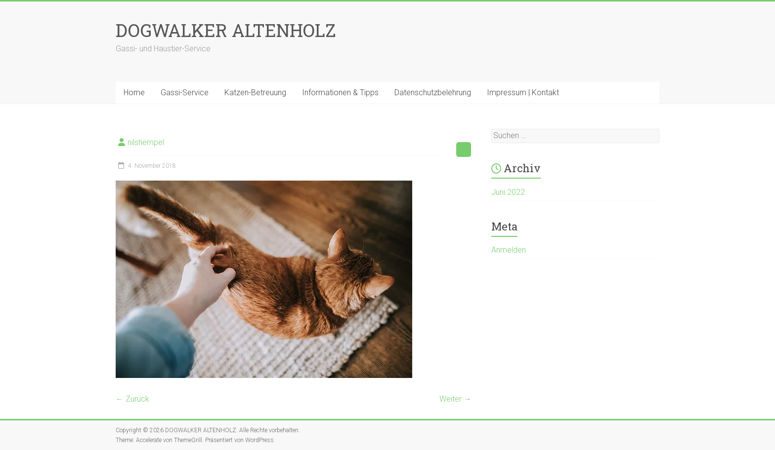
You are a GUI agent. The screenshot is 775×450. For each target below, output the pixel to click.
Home (134, 92)
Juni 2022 (508, 192)
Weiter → (455, 399)
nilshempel (146, 142)
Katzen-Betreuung (255, 92)
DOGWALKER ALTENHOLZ (226, 30)
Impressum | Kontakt (523, 92)
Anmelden (508, 250)
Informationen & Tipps (340, 92)
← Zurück (132, 399)
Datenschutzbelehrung (432, 92)
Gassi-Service (185, 92)
